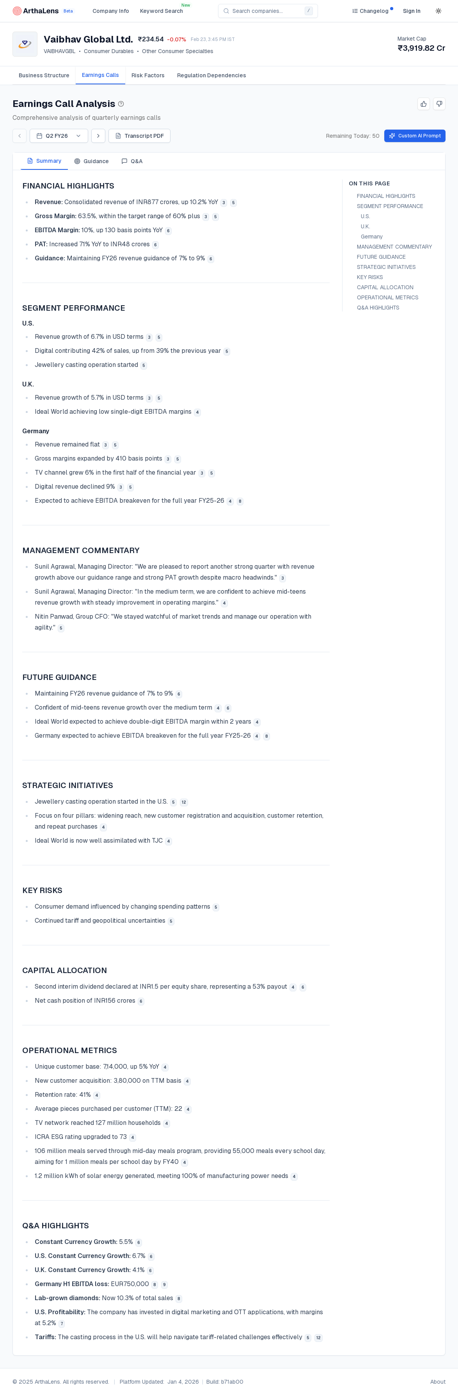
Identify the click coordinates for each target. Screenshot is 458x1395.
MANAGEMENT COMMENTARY (394, 246)
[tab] (44, 75)
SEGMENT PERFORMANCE (390, 206)
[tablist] (229, 75)
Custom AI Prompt (415, 136)
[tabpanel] (229, 762)
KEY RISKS (370, 277)
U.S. (365, 216)
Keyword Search (161, 10)
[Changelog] (370, 11)
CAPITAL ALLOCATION (385, 287)
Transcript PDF (139, 135)
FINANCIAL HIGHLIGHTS (386, 195)
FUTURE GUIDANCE (381, 256)
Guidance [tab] (91, 161)
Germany (372, 236)
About (438, 1381)
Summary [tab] (44, 160)
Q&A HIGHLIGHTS (378, 307)
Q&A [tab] (132, 161)
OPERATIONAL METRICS (388, 297)
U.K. (365, 226)
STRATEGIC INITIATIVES (386, 266)
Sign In (412, 10)
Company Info (110, 10)
